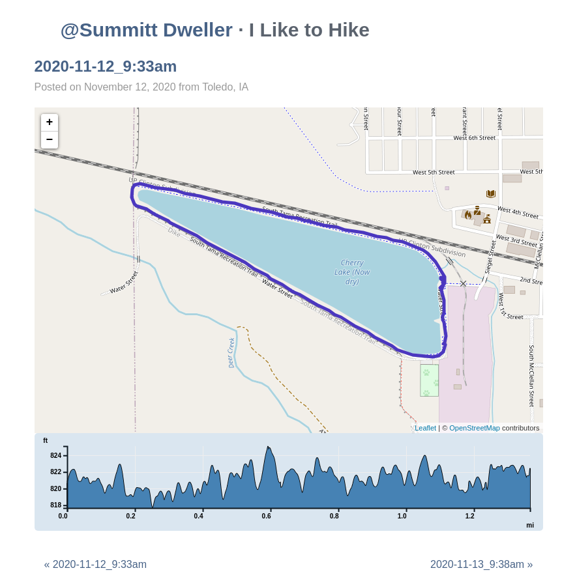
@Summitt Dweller (147, 29)
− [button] (49, 140)
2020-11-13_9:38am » (481, 564)
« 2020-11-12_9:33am (95, 564)
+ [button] (49, 122)
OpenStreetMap (474, 428)
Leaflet (425, 428)
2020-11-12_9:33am (106, 66)
